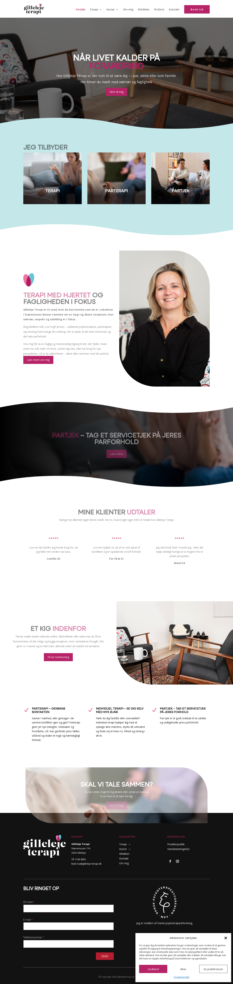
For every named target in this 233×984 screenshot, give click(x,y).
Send (104, 956)
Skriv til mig (117, 92)
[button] (226, 938)
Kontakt (174, 9)
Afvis (183, 969)
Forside (80, 9)
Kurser (110, 9)
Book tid (197, 9)
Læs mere (116, 454)
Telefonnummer (33, 937)
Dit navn (29, 902)
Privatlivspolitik (181, 977)
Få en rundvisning (58, 657)
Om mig (128, 9)
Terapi (94, 9)
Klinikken (143, 9)
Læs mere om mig (38, 360)
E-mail (28, 919)
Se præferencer (213, 969)
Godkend (153, 969)
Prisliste (159, 9)
